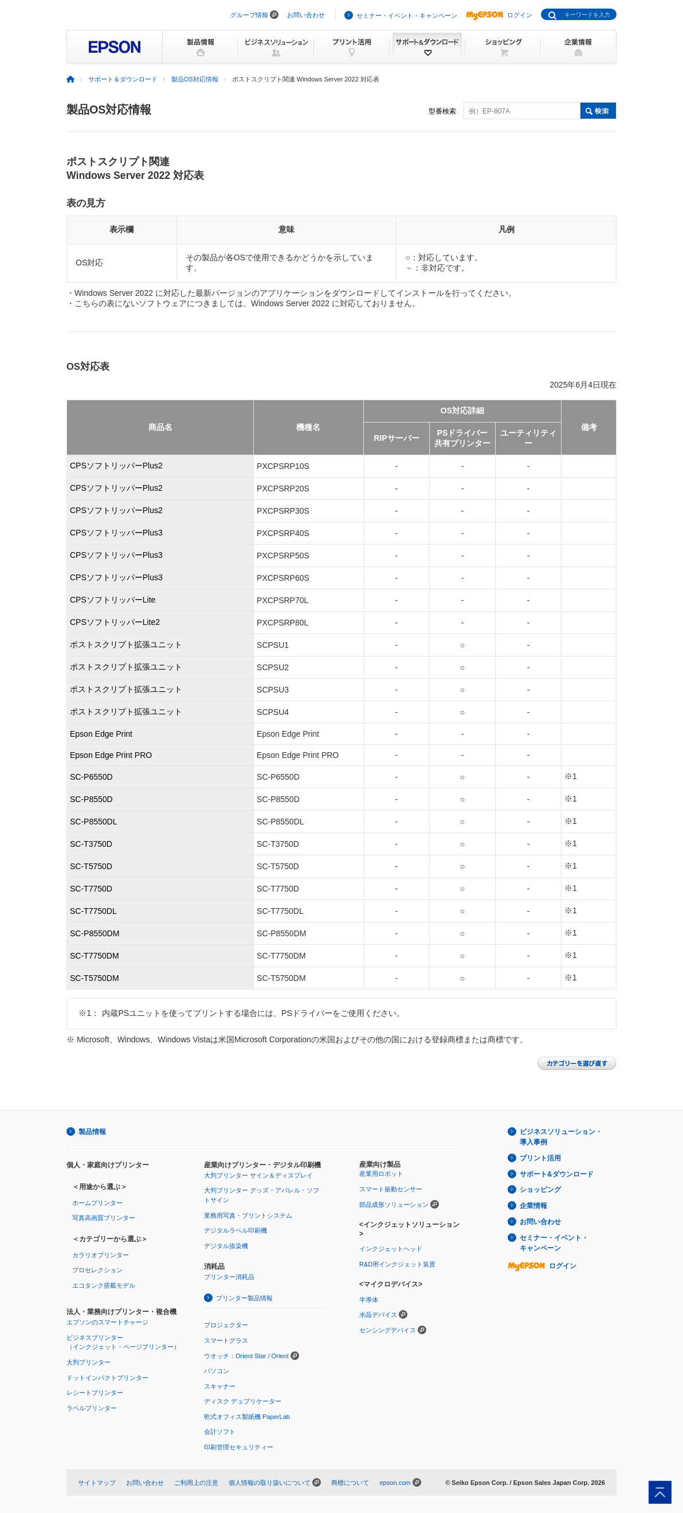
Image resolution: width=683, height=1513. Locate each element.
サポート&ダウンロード (557, 1174)
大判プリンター (88, 1362)
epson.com (394, 1482)
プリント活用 (540, 1158)
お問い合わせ (306, 14)
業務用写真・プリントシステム (248, 1215)
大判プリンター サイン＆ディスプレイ (258, 1175)
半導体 (368, 1299)
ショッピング (540, 1190)
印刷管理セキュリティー (238, 1447)
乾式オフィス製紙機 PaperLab (247, 1416)
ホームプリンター (97, 1202)
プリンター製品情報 (244, 1298)
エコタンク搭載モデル (103, 1285)
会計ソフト (219, 1431)
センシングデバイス (387, 1330)
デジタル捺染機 (226, 1245)
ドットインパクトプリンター (107, 1377)
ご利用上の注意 (196, 1482)
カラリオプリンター (100, 1255)
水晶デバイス (378, 1314)
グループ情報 (249, 14)
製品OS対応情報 (194, 79)
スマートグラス (226, 1340)
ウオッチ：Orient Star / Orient (246, 1355)
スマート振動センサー (390, 1189)
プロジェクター (226, 1325)
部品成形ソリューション (394, 1204)
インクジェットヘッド (390, 1248)
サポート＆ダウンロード (123, 79)
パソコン (216, 1370)
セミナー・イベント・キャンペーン (406, 15)
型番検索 (442, 111)
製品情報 (92, 1132)
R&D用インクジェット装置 (397, 1264)
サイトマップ (97, 1482)
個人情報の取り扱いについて (270, 1482)
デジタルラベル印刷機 (235, 1230)
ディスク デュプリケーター (242, 1401)
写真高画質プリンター (103, 1217)
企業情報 (533, 1206)
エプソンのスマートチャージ (107, 1322)
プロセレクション (97, 1269)
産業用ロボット (381, 1173)
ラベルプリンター (91, 1408)
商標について (350, 1482)
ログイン (499, 14)
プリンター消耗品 (229, 1276)
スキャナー (219, 1386)
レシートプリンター (94, 1392)
